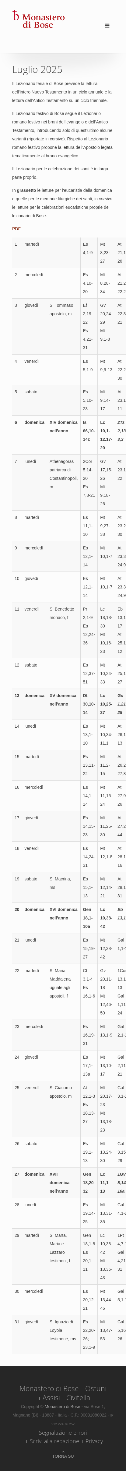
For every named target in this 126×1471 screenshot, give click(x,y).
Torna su (63, 1456)
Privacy (94, 1441)
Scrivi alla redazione (54, 1441)
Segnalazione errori (63, 1432)
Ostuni (96, 1388)
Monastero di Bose (49, 1388)
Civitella (78, 1397)
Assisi (51, 1397)
